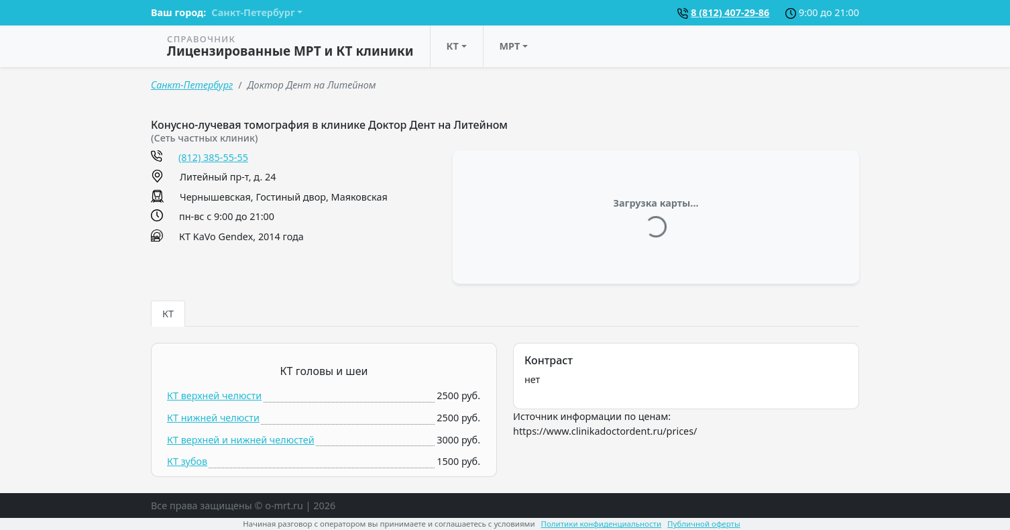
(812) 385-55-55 (213, 157)
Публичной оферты (703, 524)
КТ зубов (187, 461)
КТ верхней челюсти (214, 395)
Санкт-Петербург (192, 84)
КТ (453, 46)
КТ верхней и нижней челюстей (241, 439)
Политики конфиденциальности (601, 524)
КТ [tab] (168, 313)
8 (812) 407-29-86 (730, 12)
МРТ (510, 46)
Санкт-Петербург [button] (252, 12)
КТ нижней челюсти (213, 417)
